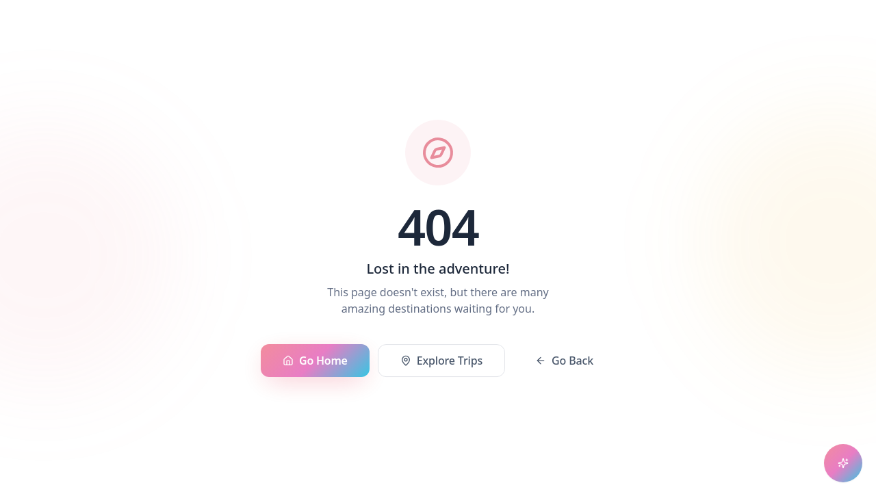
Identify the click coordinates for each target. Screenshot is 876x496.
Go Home (315, 361)
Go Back (564, 361)
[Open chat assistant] (843, 463)
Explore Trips (441, 361)
